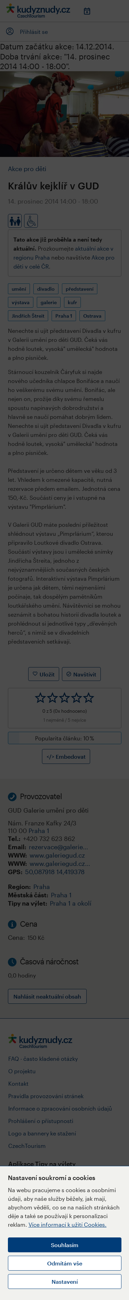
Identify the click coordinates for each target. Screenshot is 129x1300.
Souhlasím (64, 1245)
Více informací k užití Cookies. (68, 1224)
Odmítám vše (64, 1263)
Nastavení (65, 1281)
